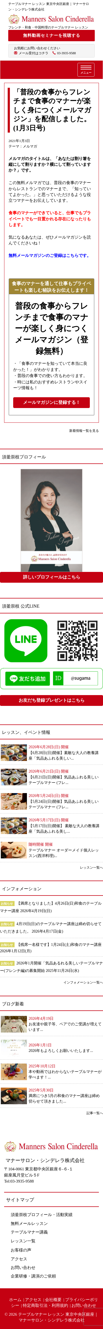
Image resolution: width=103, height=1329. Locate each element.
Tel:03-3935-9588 (19, 1181)
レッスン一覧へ (91, 867)
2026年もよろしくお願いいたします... (61, 1051)
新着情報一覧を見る (84, 431)
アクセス (19, 1259)
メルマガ (30, 146)
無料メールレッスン (29, 1223)
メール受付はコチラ (33, 53)
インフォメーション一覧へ (83, 982)
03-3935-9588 (66, 53)
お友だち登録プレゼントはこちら (52, 700)
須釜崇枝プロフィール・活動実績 (42, 1214)
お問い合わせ (23, 1267)
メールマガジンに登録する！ (51, 402)
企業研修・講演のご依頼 (33, 1276)
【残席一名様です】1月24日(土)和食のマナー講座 (59, 945)
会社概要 (53, 1299)
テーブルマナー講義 (29, 1232)
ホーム (15, 1299)
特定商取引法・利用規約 (45, 1305)
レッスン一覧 (23, 1241)
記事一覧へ (95, 1113)
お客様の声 (21, 1250)
